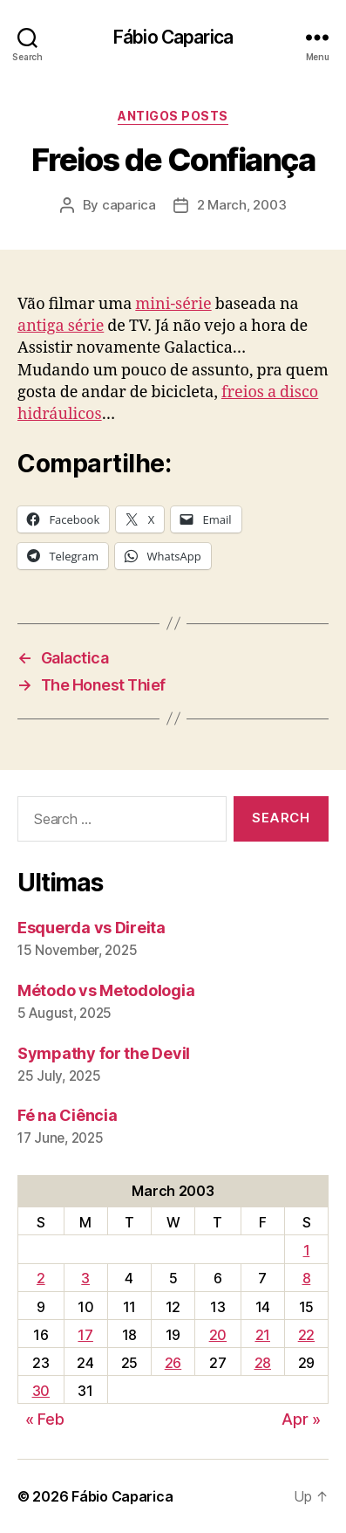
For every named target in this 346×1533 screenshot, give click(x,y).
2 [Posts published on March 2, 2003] (41, 1278)
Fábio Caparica (173, 37)
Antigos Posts (173, 115)
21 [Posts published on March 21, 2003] (262, 1335)
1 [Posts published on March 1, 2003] (306, 1250)
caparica (129, 204)
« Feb (44, 1419)
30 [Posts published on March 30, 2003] (41, 1390)
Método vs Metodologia (105, 990)
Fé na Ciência (67, 1115)
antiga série (60, 326)
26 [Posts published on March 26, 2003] (173, 1362)
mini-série (173, 304)
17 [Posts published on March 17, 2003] (85, 1335)
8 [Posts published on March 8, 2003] (306, 1278)
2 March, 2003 (242, 204)
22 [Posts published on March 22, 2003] (306, 1335)
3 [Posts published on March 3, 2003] (85, 1278)
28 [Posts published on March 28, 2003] (262, 1362)
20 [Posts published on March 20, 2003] (218, 1335)
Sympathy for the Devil (103, 1053)
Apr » (301, 1419)
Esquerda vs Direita (91, 927)
